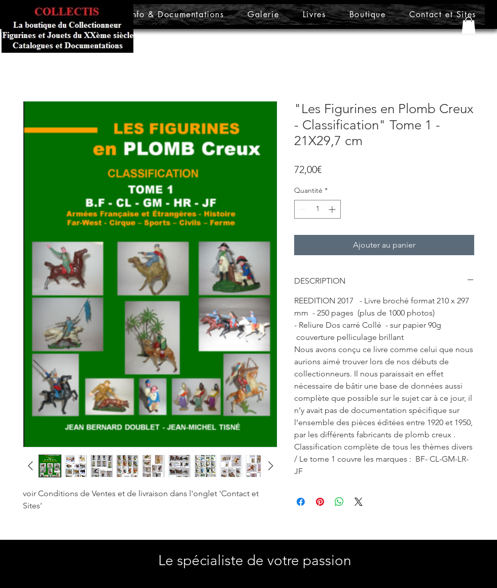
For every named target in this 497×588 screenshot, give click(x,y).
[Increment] (333, 209)
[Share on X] (358, 502)
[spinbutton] (317, 209)
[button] (469, 25)
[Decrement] (302, 209)
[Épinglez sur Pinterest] (320, 502)
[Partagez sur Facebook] (301, 502)
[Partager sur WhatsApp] (339, 502)
